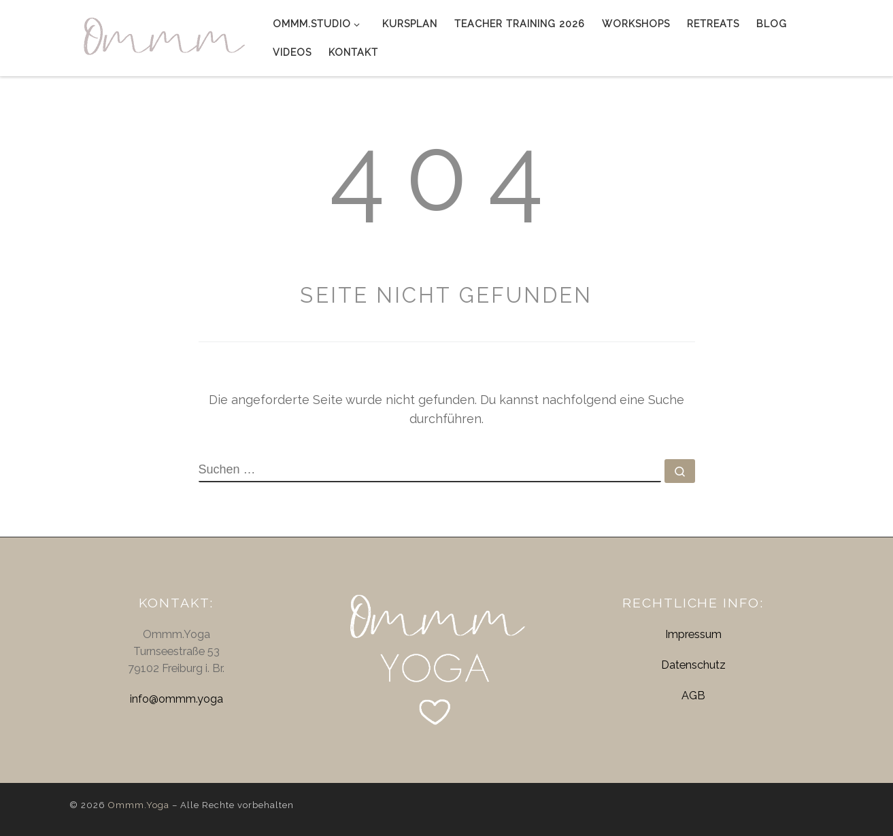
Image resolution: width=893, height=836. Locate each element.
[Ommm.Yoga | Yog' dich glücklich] (160, 35)
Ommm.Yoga (138, 805)
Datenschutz (693, 664)
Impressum (693, 634)
